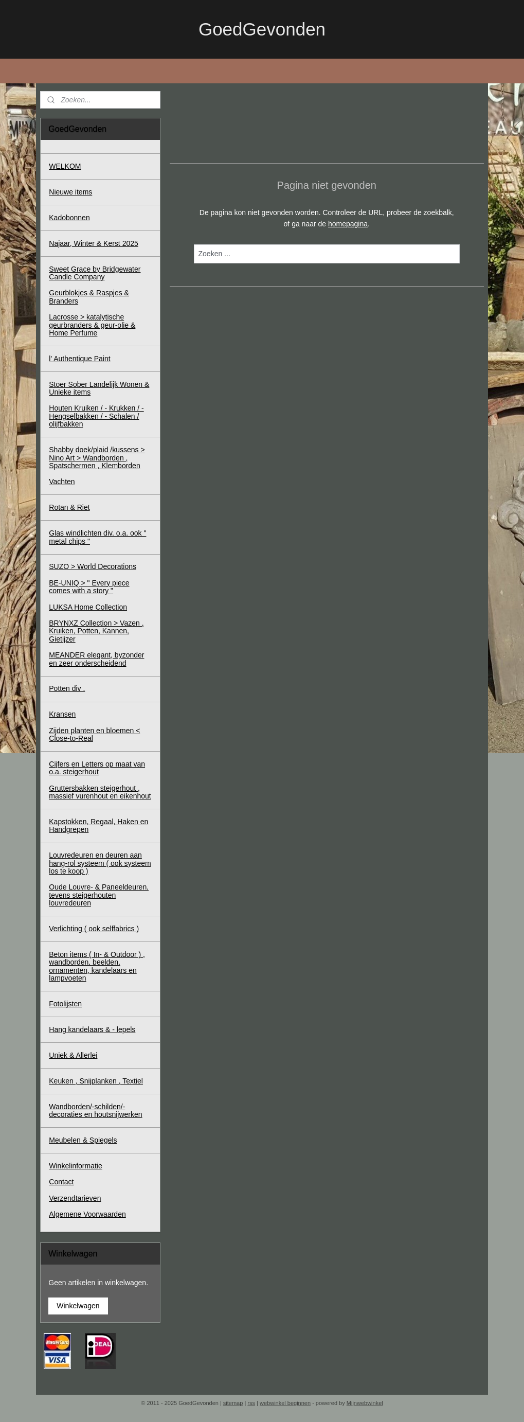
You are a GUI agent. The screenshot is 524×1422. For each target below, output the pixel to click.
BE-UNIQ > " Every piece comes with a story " (89, 587)
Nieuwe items (70, 192)
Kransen (62, 714)
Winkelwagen (78, 1306)
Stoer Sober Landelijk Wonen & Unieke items (99, 388)
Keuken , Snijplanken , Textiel (96, 1081)
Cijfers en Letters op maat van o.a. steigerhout (97, 768)
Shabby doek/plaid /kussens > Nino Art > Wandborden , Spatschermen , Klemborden (96, 458)
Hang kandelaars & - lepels (92, 1029)
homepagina (348, 224)
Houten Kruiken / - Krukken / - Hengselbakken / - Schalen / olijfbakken (96, 416)
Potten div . (67, 688)
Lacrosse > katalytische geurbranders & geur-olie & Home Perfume (92, 325)
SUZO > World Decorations (92, 566)
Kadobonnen (69, 218)
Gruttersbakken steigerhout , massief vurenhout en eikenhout (100, 792)
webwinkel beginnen (285, 1403)
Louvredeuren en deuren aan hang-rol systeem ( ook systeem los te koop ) (100, 863)
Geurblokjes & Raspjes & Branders (89, 297)
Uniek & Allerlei (73, 1055)
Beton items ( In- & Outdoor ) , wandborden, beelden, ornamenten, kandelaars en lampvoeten (97, 966)
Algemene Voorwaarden (87, 1214)
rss (251, 1403)
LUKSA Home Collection (88, 607)
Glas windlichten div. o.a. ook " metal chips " (97, 537)
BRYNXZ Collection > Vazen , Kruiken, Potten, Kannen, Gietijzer (96, 631)
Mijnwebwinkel (365, 1403)
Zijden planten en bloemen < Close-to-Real (94, 734)
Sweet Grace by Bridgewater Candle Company (94, 273)
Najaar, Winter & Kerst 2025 (93, 243)
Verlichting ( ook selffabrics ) (94, 929)
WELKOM (65, 166)
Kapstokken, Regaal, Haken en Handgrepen (98, 825)
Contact (61, 1182)
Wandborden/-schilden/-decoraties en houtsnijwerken (95, 1110)
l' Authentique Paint (79, 358)
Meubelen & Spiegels (83, 1140)
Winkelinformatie (75, 1166)
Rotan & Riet (69, 507)
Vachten (62, 481)
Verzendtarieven (75, 1198)
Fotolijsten (65, 1004)
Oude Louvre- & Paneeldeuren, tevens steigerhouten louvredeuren (99, 895)
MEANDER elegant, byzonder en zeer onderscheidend (96, 659)
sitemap (233, 1403)
